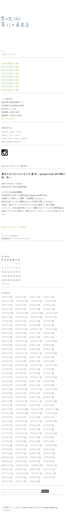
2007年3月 (19, 477)
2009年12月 (47, 453)
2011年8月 (19, 437)
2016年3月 (33, 385)
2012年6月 (47, 425)
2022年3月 (35, 313)
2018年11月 (34, 353)
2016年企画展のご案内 (10, 87)
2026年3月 (19, 297)
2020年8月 (19, 333)
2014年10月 (49, 401)
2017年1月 (5, 377)
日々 (3, 51)
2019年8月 (19, 345)
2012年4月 (19, 429)
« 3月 (3, 284)
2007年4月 (5, 477)
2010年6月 (33, 449)
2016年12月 (19, 377)
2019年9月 (5, 345)
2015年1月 (5, 401)
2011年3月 (33, 441)
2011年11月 (34, 433)
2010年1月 (33, 453)
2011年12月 (19, 433)
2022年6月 (47, 309)
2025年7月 (5, 305)
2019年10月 (49, 341)
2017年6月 (47, 369)
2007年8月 (35, 473)
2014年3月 (47, 405)
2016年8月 (19, 381)
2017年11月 (34, 365)
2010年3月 (5, 453)
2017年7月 (33, 369)
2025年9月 (35, 301)
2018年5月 (5, 361)
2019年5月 (5, 349)
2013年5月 (5, 417)
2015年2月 (47, 397)
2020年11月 (34, 329)
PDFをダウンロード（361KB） (14, 227)
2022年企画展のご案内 (10, 67)
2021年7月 (33, 321)
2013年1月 (5, 421)
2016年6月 (47, 381)
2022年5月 (5, 313)
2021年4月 (19, 325)
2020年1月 (5, 341)
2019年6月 (47, 345)
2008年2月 (33, 469)
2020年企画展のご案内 (10, 73)
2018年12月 (19, 353)
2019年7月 (33, 345)
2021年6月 (47, 321)
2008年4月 (5, 469)
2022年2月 (50, 313)
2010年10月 (49, 445)
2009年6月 (48, 457)
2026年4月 (5, 297)
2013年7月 (35, 413)
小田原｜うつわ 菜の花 (10, 135)
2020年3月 (33, 337)
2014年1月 (5, 409)
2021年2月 (47, 325)
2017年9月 (5, 369)
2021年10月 (49, 317)
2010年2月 (19, 453)
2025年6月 (19, 305)
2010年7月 (19, 449)
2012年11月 (34, 421)
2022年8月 (19, 309)
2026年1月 (47, 297)
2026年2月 (33, 297)
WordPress (7, 510)
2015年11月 (34, 389)
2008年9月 (35, 465)
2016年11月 (34, 377)
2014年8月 (19, 405)
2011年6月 (47, 437)
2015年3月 (33, 397)
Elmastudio (37, 508)
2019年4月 (19, 349)
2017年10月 (49, 365)
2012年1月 (5, 433)
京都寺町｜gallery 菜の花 (11, 132)
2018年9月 (5, 357)
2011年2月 (47, 441)
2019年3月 (33, 349)
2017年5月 (5, 373)
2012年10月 (49, 421)
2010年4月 (47, 449)
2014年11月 (34, 401)
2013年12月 (19, 409)
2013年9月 (5, 413)
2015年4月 (19, 397)
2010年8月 (5, 449)
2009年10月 (6, 457)
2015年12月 (19, 389)
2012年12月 (19, 421)
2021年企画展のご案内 (10, 70)
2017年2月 (47, 373)
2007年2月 (33, 477)
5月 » (9, 284)
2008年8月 (50, 465)
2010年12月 (19, 445)
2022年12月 (47, 305)
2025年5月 (33, 305)
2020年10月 (49, 329)
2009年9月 (20, 457)
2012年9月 (5, 425)
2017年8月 (19, 369)
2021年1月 (5, 329)
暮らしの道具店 (7, 8)
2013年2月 (47, 417)
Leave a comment (22, 239)
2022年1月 (5, 317)
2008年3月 (19, 469)
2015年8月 (19, 393)
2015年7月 (33, 393)
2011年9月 (5, 437)
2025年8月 (49, 301)
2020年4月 (19, 337)
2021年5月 (5, 325)
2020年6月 (47, 333)
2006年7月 (19, 481)
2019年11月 (34, 341)
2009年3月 (33, 461)
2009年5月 (5, 461)
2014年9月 (5, 405)
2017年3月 (33, 373)
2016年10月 (49, 377)
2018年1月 (5, 365)
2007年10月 (20, 473)
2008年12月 (6, 465)
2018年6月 (47, 357)
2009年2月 (47, 461)
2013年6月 (49, 413)
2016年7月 (33, 381)
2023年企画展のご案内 (10, 64)
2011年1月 (5, 445)
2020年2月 (47, 337)
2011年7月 (33, 437)
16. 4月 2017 (5, 236)
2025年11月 (6, 301)
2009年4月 (19, 461)
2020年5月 (5, 337)
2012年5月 (5, 429)
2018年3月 (33, 361)
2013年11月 (35, 409)
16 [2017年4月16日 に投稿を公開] (19, 272)
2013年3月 (33, 417)
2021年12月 (19, 317)
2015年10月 (49, 389)
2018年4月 (19, 361)
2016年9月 (5, 381)
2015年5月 (5, 397)
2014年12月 (19, 401)
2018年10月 (49, 353)
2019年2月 (47, 349)
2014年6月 (33, 405)
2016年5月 (5, 385)
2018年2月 (47, 361)
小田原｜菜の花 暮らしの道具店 (14, 139)
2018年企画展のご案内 (10, 80)
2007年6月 (49, 473)
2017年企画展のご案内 (10, 83)
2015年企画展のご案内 (10, 90)
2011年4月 (19, 441)
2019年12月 (19, 341)
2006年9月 (5, 481)
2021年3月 (33, 325)
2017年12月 (19, 365)
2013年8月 (20, 413)
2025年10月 (20, 301)
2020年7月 (33, 333)
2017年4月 (19, 373)
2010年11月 (34, 445)
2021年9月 (5, 321)
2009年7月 (34, 457)
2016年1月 (5, 389)
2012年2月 (47, 429)
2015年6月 (47, 393)
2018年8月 (19, 357)
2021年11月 (34, 317)
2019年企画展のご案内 (10, 77)
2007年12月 (47, 469)
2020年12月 (19, 329)
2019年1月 (5, 353)
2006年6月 (33, 481)
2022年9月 (5, 309)
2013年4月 (19, 417)
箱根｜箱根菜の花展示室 (10, 142)
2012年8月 (19, 425)
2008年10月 (20, 465)
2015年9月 (5, 393)
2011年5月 (5, 441)
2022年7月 (33, 309)
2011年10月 (49, 433)
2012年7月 (33, 425)
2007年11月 (6, 473)
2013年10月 (50, 409)
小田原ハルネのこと (9, 54)
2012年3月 (33, 429)
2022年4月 (20, 313)
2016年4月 (19, 385)
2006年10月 (47, 477)
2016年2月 (47, 385)
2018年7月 (33, 357)
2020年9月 (5, 333)
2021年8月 (19, 321)
